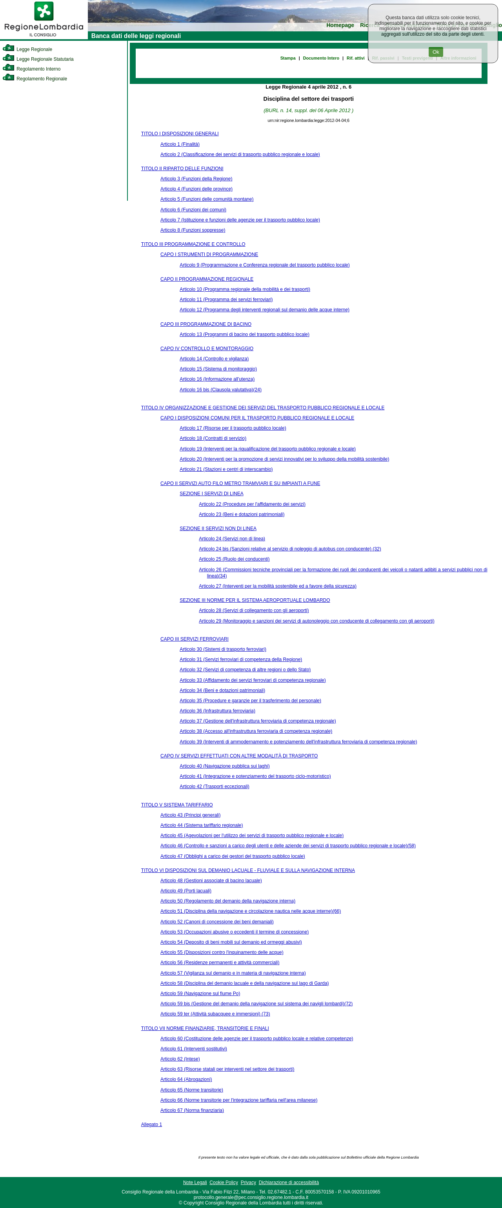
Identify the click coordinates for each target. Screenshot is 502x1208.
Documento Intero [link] (321, 58)
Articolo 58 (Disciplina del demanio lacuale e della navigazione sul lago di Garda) (244, 983)
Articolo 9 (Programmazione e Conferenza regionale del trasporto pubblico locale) (265, 265)
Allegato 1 (151, 1124)
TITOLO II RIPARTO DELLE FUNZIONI (182, 168)
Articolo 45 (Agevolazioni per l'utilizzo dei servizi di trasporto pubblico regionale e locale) (252, 835)
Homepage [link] (340, 25)
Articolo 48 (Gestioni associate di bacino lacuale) (211, 880)
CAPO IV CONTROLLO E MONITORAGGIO (206, 348)
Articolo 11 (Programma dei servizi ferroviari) (226, 299)
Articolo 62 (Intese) (180, 1059)
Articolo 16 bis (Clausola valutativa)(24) (221, 389)
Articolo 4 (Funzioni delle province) (196, 189)
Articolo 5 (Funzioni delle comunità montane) (206, 199)
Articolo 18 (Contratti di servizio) (213, 438)
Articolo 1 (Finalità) (180, 144)
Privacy (248, 1182)
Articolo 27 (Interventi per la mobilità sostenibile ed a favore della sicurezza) (277, 586)
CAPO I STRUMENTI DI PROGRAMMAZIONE (209, 254)
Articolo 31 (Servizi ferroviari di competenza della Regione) (241, 659)
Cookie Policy (223, 1182)
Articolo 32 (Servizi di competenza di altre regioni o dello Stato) (245, 669)
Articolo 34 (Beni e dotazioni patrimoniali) (222, 690)
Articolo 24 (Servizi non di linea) (232, 538)
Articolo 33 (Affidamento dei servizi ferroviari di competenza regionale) (253, 680)
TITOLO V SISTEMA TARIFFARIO (177, 805)
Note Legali (195, 1182)
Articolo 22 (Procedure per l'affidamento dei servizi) (252, 504)
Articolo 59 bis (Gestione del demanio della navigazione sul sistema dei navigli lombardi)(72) (256, 1003)
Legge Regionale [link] (27, 49)
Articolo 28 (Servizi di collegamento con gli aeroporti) (254, 610)
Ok (436, 52)
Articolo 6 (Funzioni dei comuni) (193, 210)
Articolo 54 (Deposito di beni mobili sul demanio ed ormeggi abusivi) (231, 942)
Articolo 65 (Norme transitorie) (191, 1090)
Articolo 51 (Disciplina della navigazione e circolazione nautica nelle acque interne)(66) (250, 911)
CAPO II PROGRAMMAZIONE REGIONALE (206, 279)
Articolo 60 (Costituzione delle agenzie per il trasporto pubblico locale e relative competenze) (256, 1038)
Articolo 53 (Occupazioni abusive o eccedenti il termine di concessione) (234, 932)
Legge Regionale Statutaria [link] (38, 59)
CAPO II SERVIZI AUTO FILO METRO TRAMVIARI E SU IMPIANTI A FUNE (240, 483)
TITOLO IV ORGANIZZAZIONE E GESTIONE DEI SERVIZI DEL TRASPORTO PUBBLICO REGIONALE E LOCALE (263, 408)
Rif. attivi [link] (356, 58)
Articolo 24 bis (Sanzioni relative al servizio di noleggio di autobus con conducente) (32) (290, 549)
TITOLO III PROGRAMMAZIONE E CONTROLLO (193, 244)
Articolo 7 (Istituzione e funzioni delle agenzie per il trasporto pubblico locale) (240, 220)
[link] (44, 37)
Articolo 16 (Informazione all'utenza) (217, 379)
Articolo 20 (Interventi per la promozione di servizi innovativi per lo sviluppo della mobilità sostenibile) (284, 459)
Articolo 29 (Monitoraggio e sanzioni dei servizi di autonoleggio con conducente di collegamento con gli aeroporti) (316, 621)
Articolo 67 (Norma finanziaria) (192, 1110)
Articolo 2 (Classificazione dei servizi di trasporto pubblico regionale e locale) (240, 154)
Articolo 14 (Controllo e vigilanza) (214, 358)
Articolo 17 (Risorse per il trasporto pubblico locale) (233, 428)
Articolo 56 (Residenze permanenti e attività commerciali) (219, 962)
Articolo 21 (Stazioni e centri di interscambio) (226, 469)
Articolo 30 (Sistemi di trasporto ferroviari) (223, 649)
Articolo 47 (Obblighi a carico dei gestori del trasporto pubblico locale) (232, 856)
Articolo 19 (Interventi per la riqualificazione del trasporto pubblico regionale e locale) (268, 449)
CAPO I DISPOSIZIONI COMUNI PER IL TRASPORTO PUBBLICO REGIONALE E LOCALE (257, 418)
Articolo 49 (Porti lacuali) (185, 891)
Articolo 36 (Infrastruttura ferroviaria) (217, 711)
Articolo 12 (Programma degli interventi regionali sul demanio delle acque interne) (264, 309)
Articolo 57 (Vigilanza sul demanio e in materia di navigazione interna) (233, 973)
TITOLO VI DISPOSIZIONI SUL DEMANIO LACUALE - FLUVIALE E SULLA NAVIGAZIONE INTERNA (248, 870)
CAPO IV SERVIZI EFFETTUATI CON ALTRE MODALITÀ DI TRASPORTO (239, 756)
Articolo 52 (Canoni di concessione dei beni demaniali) (217, 922)
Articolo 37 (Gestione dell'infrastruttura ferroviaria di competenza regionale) (258, 721)
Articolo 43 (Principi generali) (190, 815)
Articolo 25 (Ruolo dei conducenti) (234, 559)
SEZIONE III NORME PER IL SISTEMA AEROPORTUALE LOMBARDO (255, 600)
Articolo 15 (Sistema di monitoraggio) (218, 369)
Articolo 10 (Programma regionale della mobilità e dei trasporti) (245, 289)
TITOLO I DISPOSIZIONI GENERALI (180, 133)
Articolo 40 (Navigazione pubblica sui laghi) (224, 766)
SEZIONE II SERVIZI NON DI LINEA (218, 528)
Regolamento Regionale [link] (34, 79)
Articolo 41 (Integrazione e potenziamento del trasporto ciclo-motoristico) (255, 776)
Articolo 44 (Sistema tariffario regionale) (201, 825)
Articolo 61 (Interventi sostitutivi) (193, 1049)
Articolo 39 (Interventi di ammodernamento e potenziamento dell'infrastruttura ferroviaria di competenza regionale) (298, 742)
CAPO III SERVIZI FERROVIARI (194, 639)
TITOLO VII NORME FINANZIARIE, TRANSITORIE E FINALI (205, 1028)
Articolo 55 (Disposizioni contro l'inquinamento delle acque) (222, 952)
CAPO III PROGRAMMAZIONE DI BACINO (205, 324)
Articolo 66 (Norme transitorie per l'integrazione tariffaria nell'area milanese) (239, 1100)
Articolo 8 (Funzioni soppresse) (192, 230)
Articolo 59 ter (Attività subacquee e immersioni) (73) (215, 1014)
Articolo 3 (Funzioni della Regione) (196, 179)
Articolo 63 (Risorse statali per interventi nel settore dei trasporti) (227, 1069)
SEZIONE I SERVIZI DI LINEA (212, 493)
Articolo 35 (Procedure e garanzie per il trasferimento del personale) (250, 700)
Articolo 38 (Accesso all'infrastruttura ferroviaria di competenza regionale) (256, 731)
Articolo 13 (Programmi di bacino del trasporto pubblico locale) (244, 334)
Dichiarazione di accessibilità (289, 1182)
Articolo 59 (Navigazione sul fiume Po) (200, 993)
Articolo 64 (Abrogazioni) (186, 1079)
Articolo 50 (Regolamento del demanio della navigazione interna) (227, 901)
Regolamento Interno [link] (31, 69)
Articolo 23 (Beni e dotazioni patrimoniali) (241, 514)
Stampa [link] (288, 58)
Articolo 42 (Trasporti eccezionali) (214, 786)
